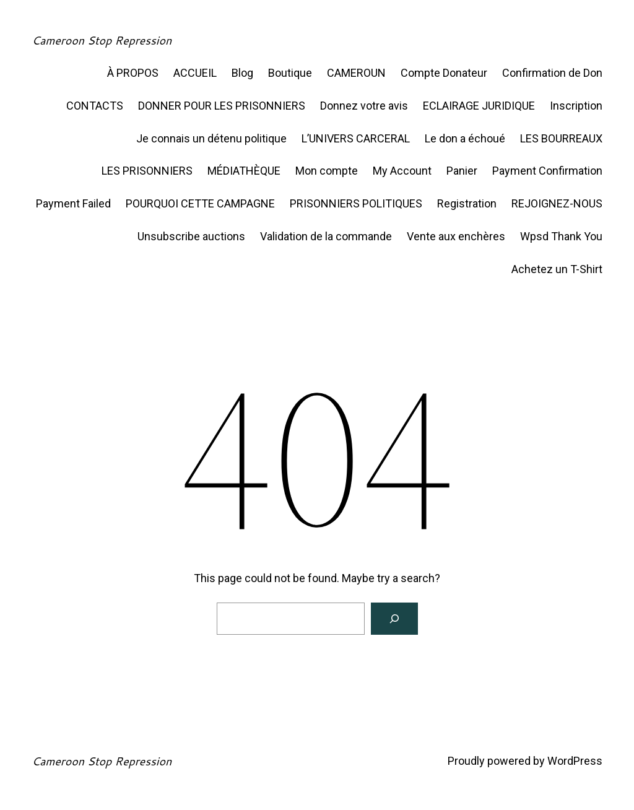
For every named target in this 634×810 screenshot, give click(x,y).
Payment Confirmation (547, 170)
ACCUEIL (195, 72)
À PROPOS (132, 72)
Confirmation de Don (552, 72)
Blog (242, 72)
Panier (461, 170)
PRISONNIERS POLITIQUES (356, 203)
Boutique (290, 72)
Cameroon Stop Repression (102, 40)
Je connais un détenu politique (211, 138)
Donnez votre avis (364, 105)
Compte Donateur (444, 72)
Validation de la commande (326, 236)
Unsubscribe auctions (191, 236)
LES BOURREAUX (561, 138)
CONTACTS (94, 105)
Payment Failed (73, 203)
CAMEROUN (356, 72)
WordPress (574, 760)
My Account (402, 170)
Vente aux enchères (456, 236)
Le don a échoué (465, 138)
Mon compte (326, 170)
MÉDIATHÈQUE (243, 170)
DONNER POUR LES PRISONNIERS (221, 105)
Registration (467, 203)
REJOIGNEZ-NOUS (556, 203)
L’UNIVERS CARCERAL (356, 138)
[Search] (394, 619)
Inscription (576, 105)
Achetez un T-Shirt (556, 269)
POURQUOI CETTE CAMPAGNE (200, 203)
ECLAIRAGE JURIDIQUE (479, 105)
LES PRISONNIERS (147, 170)
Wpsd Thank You (561, 236)
